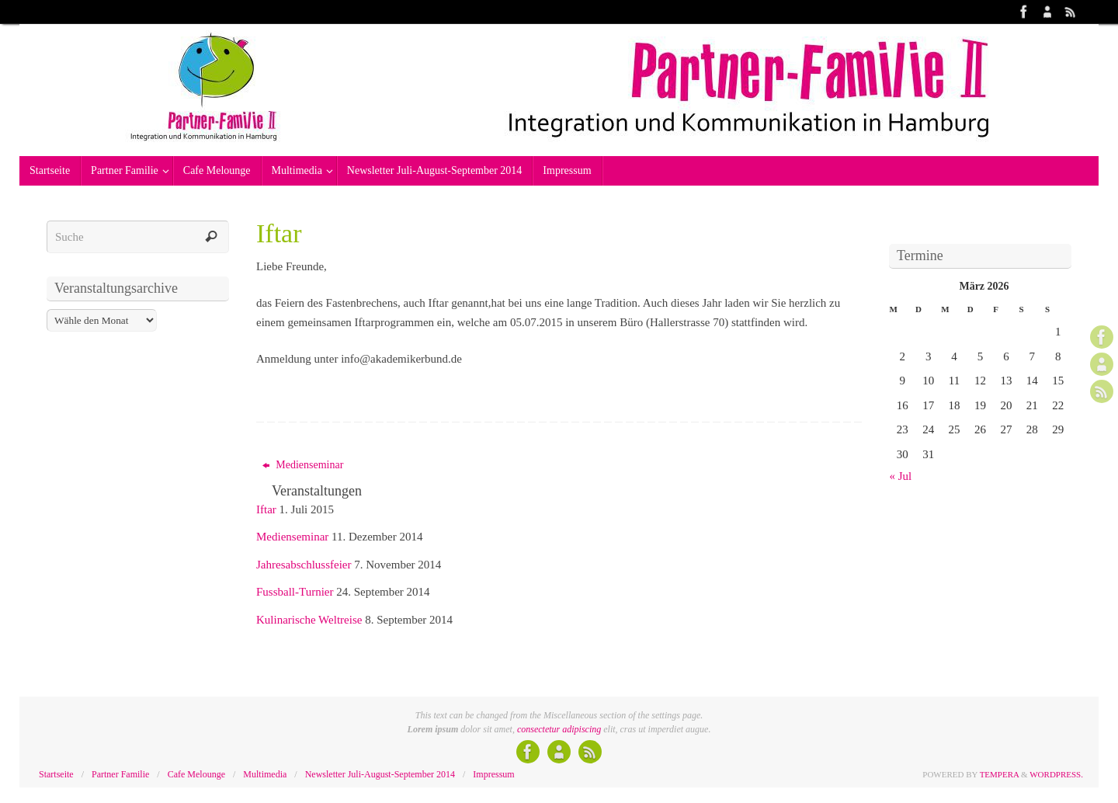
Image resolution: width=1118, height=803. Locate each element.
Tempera (999, 774)
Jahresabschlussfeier (303, 564)
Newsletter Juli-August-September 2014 (380, 774)
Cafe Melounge (196, 774)
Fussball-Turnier (294, 592)
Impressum (493, 774)
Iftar (266, 509)
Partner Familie (120, 774)
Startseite (56, 774)
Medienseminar (303, 465)
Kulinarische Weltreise (309, 620)
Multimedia (264, 774)
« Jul (901, 476)
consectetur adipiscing (559, 729)
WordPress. (1056, 774)
